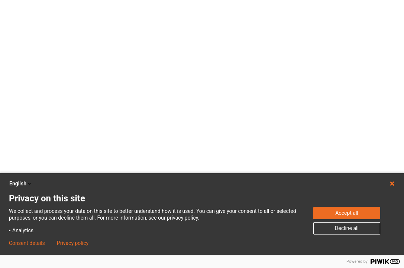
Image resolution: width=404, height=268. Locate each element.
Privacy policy (72, 243)
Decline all (347, 228)
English (20, 183)
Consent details (27, 243)
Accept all (346, 213)
